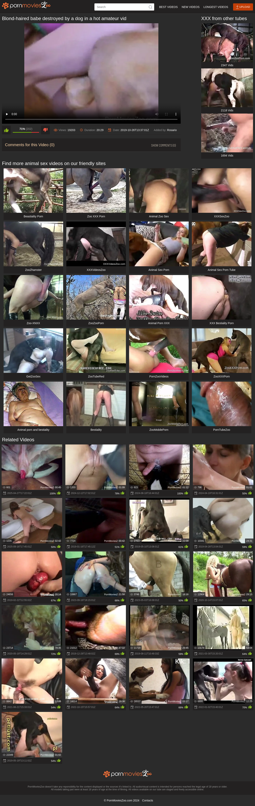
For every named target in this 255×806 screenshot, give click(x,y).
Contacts (147, 800)
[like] (6, 130)
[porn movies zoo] (26, 5)
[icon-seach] (150, 7)
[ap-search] (124, 7)
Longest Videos (216, 7)
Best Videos (168, 7)
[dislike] (45, 130)
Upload (243, 7)
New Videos (190, 7)
